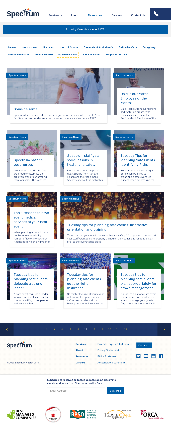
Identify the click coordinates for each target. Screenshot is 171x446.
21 (117, 329)
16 (77, 329)
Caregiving (148, 47)
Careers (117, 15)
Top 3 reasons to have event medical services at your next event (31, 219)
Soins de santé (26, 109)
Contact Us (138, 15)
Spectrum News (67, 54)
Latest (13, 47)
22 (125, 329)
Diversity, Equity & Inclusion (113, 344)
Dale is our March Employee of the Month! (135, 98)
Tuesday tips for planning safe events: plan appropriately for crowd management (138, 281)
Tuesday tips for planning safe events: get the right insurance (84, 281)
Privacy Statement (108, 350)
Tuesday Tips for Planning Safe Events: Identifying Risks (138, 160)
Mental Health (44, 54)
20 (109, 329)
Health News (30, 47)
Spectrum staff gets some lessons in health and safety (83, 160)
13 (53, 329)
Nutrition (48, 47)
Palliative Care (128, 47)
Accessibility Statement (111, 362)
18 (93, 329)
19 (101, 329)
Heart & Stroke (69, 47)
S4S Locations (91, 54)
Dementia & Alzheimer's (98, 47)
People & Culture (116, 54)
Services (53, 15)
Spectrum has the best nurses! (28, 162)
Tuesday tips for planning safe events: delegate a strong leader (31, 281)
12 (45, 329)
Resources (95, 15)
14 (61, 329)
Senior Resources (19, 54)
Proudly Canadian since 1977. (85, 29)
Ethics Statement (107, 356)
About (74, 15)
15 (69, 329)
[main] (85, 190)
